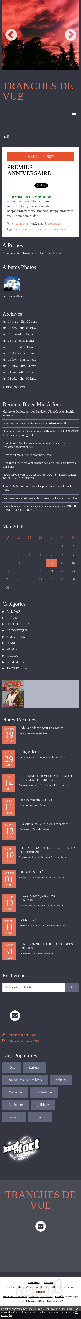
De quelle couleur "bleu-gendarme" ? (46, 824)
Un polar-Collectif (54, 423)
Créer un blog (34, 1282)
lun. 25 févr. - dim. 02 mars (19, 353)
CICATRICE (27, 478)
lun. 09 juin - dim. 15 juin (18, 334)
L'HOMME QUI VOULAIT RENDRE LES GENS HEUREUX (47, 778)
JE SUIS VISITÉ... (33, 872)
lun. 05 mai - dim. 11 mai (18, 340)
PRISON (12, 649)
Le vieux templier (66, 498)
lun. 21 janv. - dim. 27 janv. (19, 372)
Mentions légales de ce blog (41, 1296)
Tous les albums (15, 296)
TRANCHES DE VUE (37, 91)
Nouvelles (15, 1092)
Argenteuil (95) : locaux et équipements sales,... (32, 443)
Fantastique (44, 1092)
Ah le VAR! (14, 611)
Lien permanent (17, 223)
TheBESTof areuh (18, 668)
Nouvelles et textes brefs (25, 1080)
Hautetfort (48, 1282)
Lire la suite (54, 253)
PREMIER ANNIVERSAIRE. (30, 170)
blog (60, 1301)
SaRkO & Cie (15, 662)
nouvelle (14, 1117)
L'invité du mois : (13, 454)
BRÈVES (49, 223)
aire (46, 229)
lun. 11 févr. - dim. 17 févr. (19, 359)
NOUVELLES (16, 636)
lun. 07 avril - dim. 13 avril (19, 347)
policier (61, 1080)
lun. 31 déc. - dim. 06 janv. (19, 378)
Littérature (16, 1104)
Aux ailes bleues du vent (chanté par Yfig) (28, 462)
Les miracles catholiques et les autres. (25, 498)
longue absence (31, 752)
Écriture (34, 1067)
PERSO (57, 223)
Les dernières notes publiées (46, 1287)
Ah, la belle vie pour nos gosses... (43, 728)
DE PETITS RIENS (19, 624)
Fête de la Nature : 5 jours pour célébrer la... (29, 431)
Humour (39, 1117)
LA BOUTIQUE (17, 630)
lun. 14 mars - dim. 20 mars (19, 321)
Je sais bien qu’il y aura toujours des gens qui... (31, 506)
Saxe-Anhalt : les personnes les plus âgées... (29, 486)
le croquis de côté (41, 454)
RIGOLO (12, 655)
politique (43, 1104)
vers (39, 229)
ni (35, 229)
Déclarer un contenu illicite (15, 1296)
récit (12, 1067)
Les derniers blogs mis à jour (19, 1287)
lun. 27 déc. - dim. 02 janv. (19, 327)
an (31, 229)
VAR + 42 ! (28, 920)
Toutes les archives (15, 386)
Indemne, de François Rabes (20, 423)
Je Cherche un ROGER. (37, 800)
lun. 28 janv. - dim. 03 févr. (19, 366)
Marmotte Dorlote (13, 411)
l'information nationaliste (18, 446)
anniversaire (21, 229)
